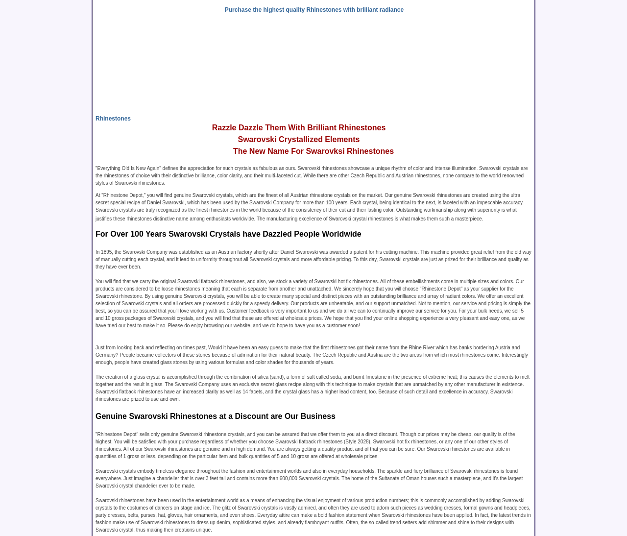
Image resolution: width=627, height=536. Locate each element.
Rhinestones (113, 118)
